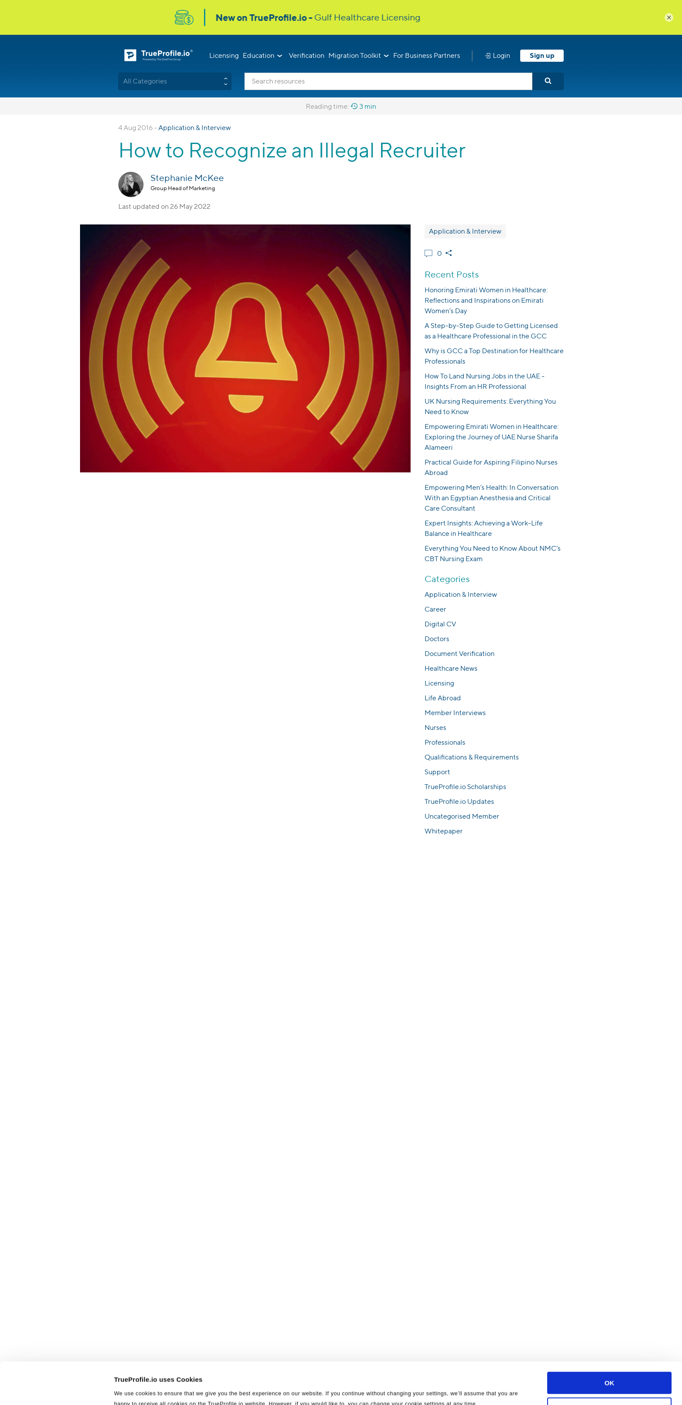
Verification (306, 55)
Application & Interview (194, 128)
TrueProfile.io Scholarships (465, 787)
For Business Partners (426, 55)
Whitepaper (444, 831)
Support (437, 772)
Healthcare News (451, 668)
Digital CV (440, 624)
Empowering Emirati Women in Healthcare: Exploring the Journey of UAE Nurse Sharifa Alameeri (491, 437)
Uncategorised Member (462, 816)
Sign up (542, 55)
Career (435, 609)
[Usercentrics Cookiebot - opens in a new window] (56, 1388)
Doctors (437, 639)
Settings (127, 1388)
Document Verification (460, 653)
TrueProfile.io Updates (459, 801)
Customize (610, 1368)
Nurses (435, 727)
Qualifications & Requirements (472, 757)
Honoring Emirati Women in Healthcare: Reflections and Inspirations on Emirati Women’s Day (486, 300)
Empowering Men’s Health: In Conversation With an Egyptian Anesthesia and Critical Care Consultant (491, 497)
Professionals (445, 742)
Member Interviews (455, 713)
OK (610, 1343)
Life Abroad (443, 698)
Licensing (224, 55)
